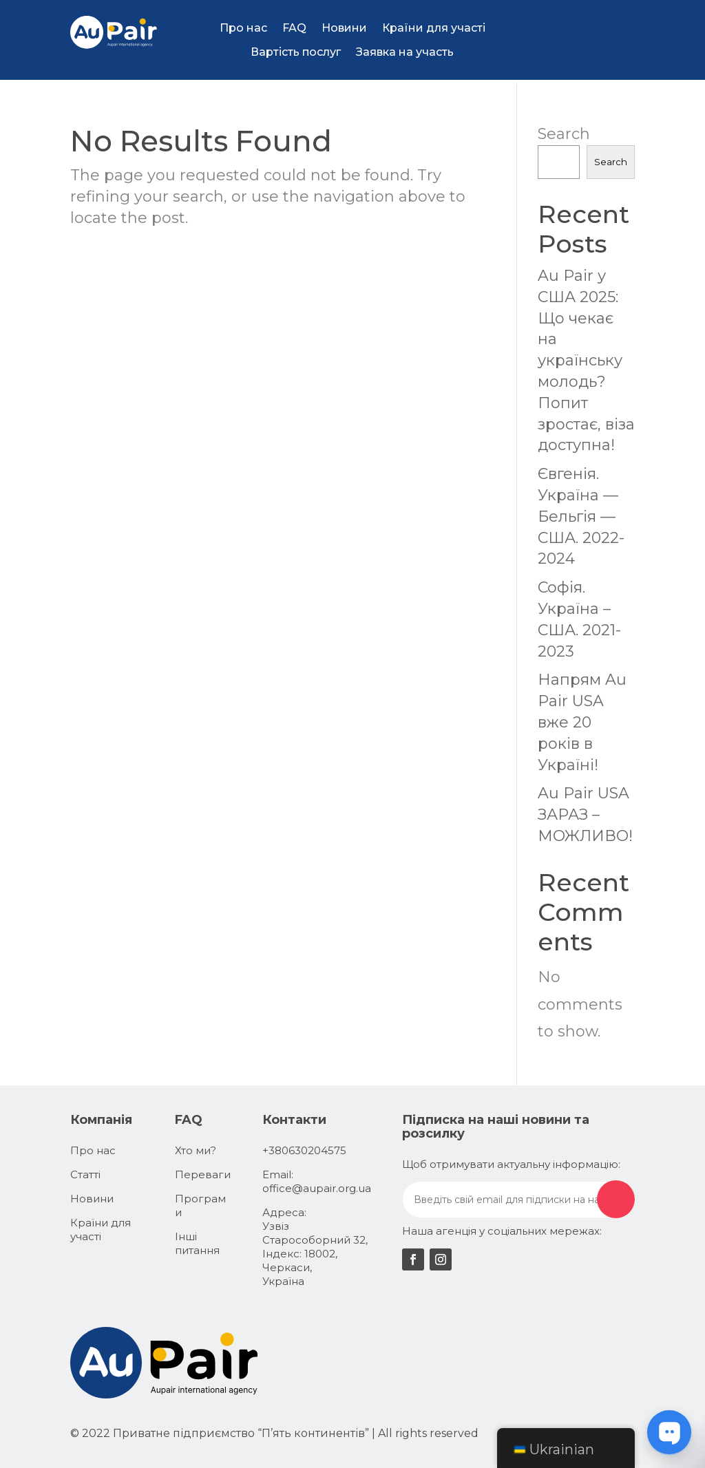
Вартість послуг (296, 51)
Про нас (243, 27)
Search (564, 134)
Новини (344, 27)
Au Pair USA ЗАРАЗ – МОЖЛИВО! (585, 814)
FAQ (294, 27)
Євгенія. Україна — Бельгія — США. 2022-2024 (581, 516)
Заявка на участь (405, 51)
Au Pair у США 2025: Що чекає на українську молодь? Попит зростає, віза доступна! (586, 360)
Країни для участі (433, 27)
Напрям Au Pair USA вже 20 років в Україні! (582, 722)
